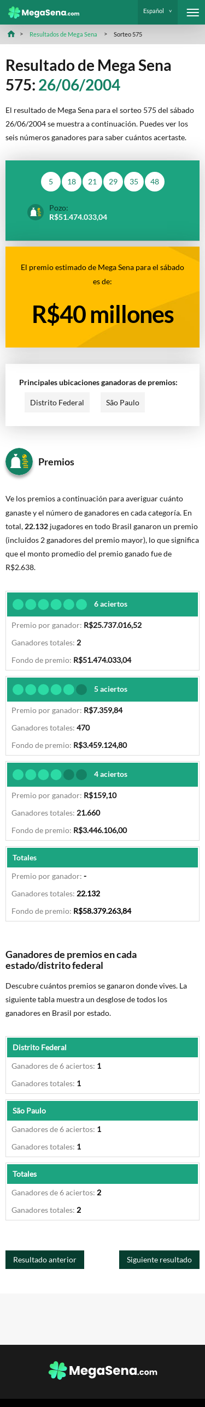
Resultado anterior (45, 1259)
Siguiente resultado (159, 1259)
